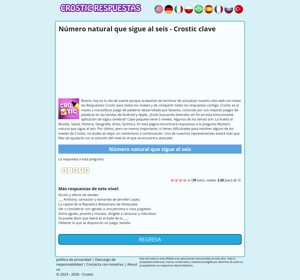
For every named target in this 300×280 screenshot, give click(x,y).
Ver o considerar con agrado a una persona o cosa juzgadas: (104, 209)
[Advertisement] (150, 65)
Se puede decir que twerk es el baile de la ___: (93, 218)
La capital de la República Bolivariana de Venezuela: (98, 204)
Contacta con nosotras (105, 264)
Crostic (87, 274)
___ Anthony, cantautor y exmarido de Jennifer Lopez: (99, 199)
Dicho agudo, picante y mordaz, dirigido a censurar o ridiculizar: (107, 213)
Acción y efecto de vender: (78, 195)
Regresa (150, 239)
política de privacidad (73, 259)
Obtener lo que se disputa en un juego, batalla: (94, 222)
